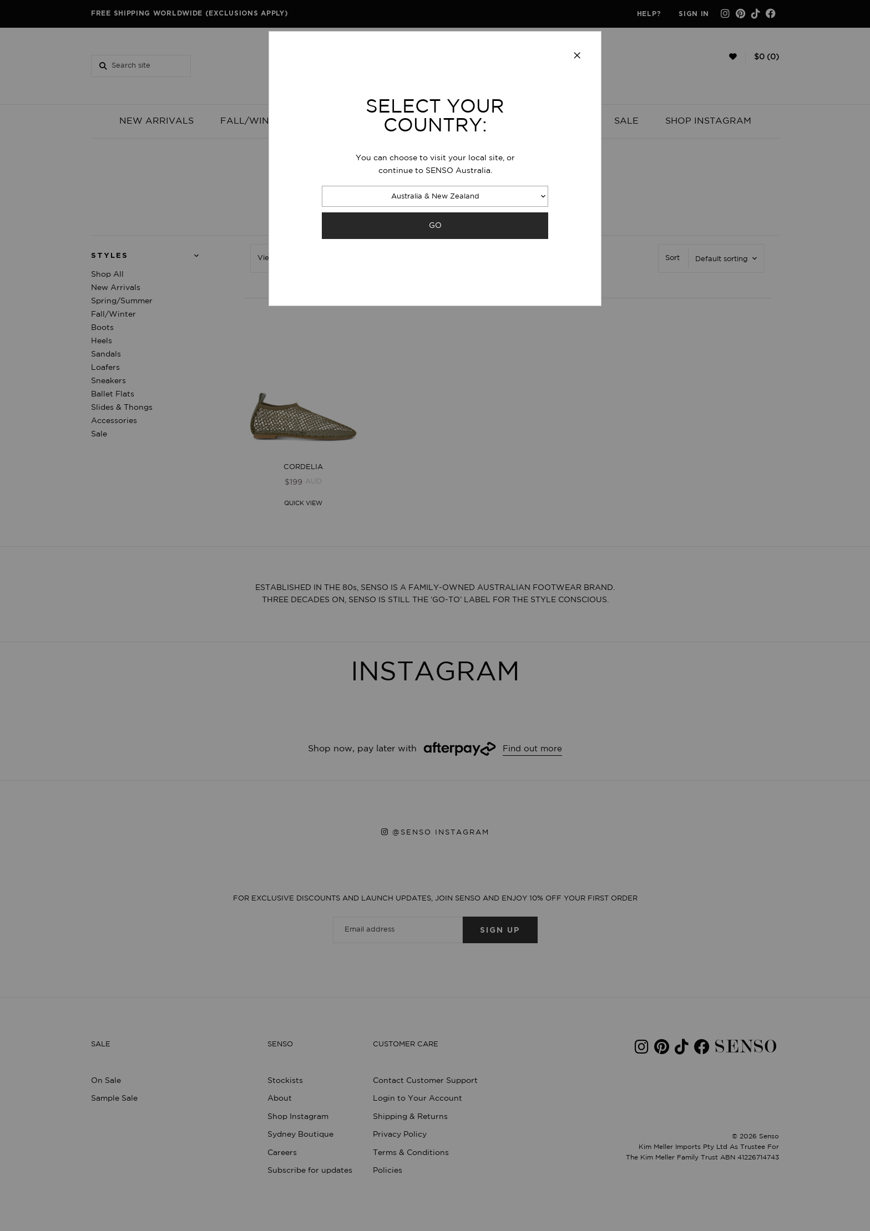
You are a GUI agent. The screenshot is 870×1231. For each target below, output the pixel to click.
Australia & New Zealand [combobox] (435, 197)
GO (435, 225)
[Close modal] (577, 56)
